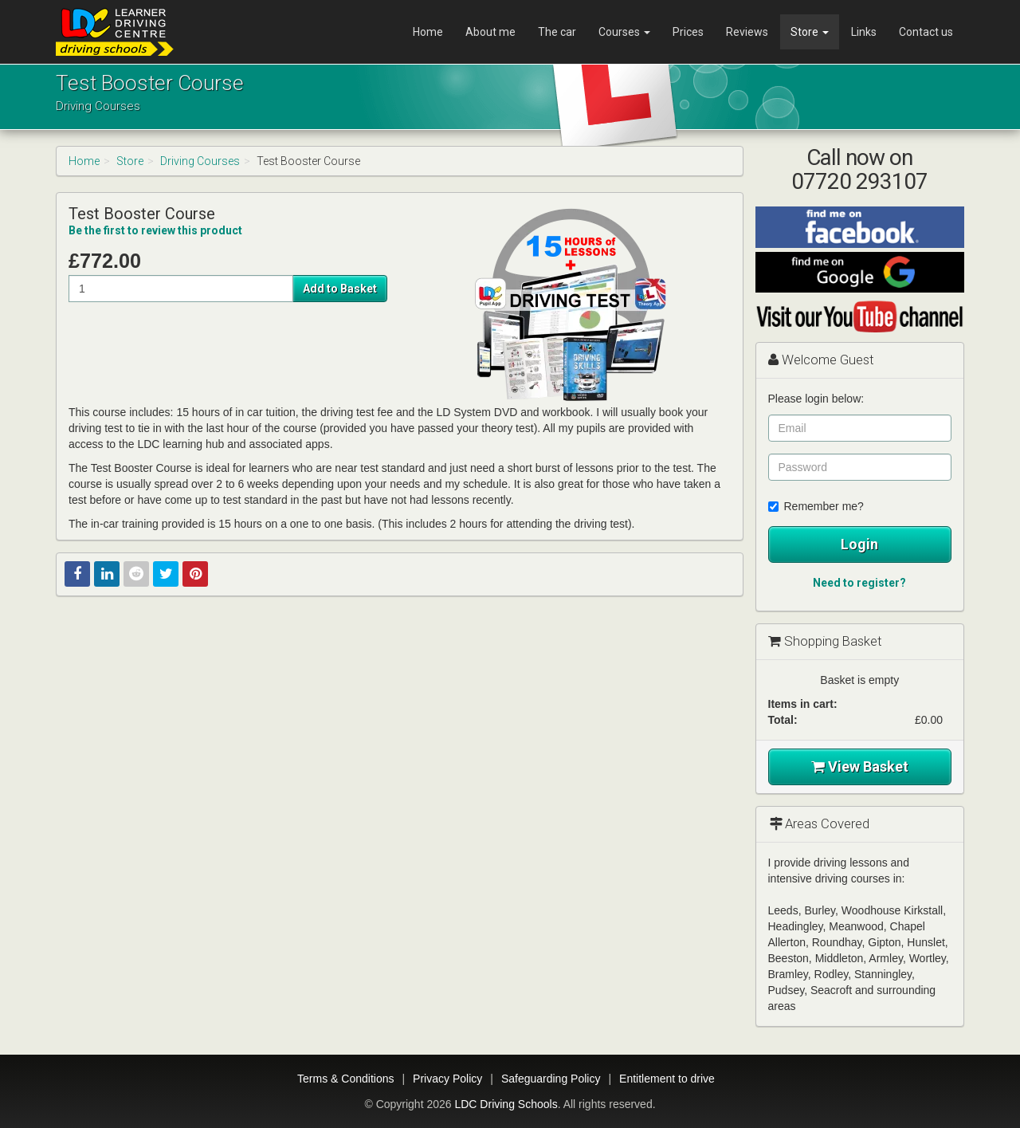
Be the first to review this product (155, 230)
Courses (624, 32)
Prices (688, 32)
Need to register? (859, 582)
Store (809, 32)
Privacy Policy (447, 1078)
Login (859, 544)
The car (557, 32)
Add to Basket (340, 288)
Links (864, 32)
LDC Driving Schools (505, 1104)
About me (490, 32)
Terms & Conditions (345, 1078)
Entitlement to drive (667, 1078)
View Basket (859, 766)
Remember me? (816, 506)
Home (428, 32)
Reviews (747, 32)
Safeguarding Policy (551, 1078)
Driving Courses (200, 161)
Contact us (926, 32)
